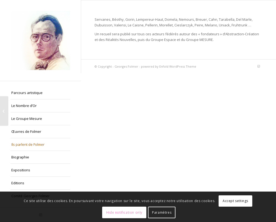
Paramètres (161, 212)
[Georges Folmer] (40, 40)
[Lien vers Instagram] (258, 66)
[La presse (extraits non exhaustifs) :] (4, 111)
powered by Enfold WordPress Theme (168, 66)
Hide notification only (124, 212)
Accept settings (235, 201)
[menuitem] (40, 92)
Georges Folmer (126, 66)
